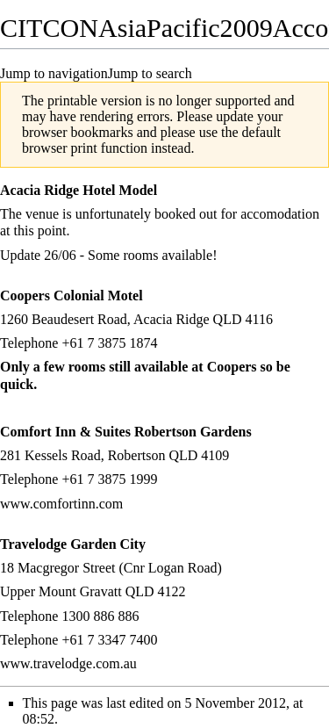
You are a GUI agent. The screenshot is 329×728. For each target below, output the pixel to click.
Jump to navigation (54, 73)
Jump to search (150, 73)
